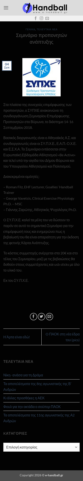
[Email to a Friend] (49, 316)
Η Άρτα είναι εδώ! (16, 337)
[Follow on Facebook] (35, 18)
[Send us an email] (47, 18)
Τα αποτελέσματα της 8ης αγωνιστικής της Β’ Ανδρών (37, 387)
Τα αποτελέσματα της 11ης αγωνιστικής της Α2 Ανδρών (39, 418)
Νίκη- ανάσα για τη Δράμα (23, 375)
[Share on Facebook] (33, 316)
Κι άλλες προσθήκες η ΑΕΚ (24, 398)
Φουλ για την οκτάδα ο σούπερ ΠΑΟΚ (32, 406)
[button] (6, 7)
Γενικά (30, 29)
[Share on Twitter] (41, 316)
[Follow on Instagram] (41, 18)
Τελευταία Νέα (47, 29)
